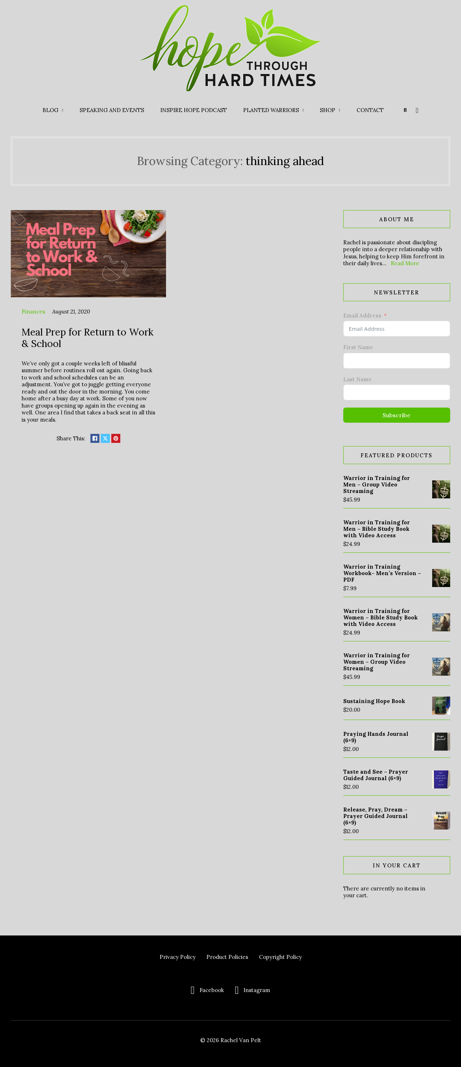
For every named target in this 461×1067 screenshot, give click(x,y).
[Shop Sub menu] (339, 110)
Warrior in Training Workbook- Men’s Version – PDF (382, 573)
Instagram (256, 990)
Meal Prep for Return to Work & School (87, 338)
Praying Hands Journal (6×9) (375, 737)
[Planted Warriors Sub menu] (303, 110)
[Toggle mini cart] (417, 110)
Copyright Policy (280, 956)
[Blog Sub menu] (62, 110)
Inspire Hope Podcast (193, 110)
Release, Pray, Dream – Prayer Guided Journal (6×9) (375, 816)
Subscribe (396, 415)
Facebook (212, 990)
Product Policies (227, 956)
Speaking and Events (112, 110)
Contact (370, 110)
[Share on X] (105, 438)
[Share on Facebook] (94, 438)
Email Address (362, 315)
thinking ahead (285, 161)
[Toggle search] (405, 110)
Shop (327, 110)
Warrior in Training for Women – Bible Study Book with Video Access (380, 617)
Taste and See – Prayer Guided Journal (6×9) (375, 775)
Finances (33, 311)
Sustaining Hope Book (374, 701)
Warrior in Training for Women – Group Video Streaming (376, 662)
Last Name (357, 379)
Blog (50, 110)
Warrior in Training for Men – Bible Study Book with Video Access (376, 529)
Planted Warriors (271, 110)
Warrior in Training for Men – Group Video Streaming (376, 484)
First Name (358, 347)
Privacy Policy (178, 956)
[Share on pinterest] (115, 438)
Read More (405, 263)
